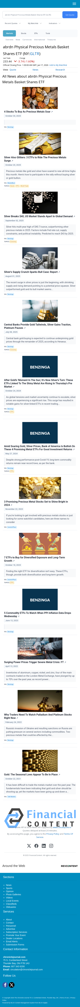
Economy (13, 241)
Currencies (27, 39)
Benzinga (10, 127)
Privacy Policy (52, 833)
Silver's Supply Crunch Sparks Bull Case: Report (32, 271)
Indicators (53, 23)
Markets (9, 33)
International (39, 39)
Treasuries (51, 39)
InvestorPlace (12, 527)
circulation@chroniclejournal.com (26, 969)
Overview (9, 39)
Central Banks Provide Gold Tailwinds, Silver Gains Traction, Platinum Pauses (37, 326)
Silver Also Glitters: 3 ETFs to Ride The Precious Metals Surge (35, 159)
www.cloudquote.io (62, 827)
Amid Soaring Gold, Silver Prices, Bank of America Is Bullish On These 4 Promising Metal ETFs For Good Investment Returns (39, 448)
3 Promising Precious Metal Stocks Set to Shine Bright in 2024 (36, 503)
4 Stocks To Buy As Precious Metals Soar (28, 111)
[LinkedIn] (44, 846)
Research (60, 69)
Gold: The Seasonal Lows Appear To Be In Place (32, 774)
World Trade (24, 186)
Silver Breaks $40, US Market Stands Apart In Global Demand (39, 216)
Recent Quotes (11, 23)
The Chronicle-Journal (21, 998)
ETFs (36, 33)
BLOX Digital (43, 1003)
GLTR (34, 53)
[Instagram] (51, 846)
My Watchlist (33, 23)
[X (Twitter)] (29, 846)
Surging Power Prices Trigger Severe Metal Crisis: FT (35, 662)
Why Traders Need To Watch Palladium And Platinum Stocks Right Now (38, 716)
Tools (48, 33)
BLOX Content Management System (23, 1003)
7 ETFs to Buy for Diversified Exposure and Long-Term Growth (34, 559)
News (18, 39)
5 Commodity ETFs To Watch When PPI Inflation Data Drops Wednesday (37, 614)
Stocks (23, 33)
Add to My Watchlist (58, 65)
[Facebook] (36, 846)
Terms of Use (64, 998)
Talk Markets (12, 796)
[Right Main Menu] (74, 3)
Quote (13, 69)
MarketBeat (11, 183)
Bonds (12, 186)
